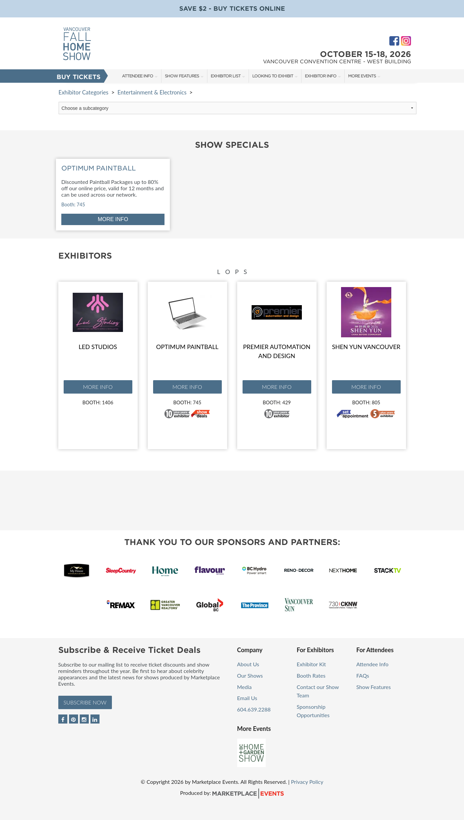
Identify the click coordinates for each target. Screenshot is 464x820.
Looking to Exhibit (272, 75)
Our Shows (250, 675)
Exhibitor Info (320, 75)
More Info (98, 387)
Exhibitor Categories (84, 92)
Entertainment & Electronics (151, 92)
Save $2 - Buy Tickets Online (232, 8)
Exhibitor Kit (311, 664)
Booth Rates (311, 675)
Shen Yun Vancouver (366, 346)
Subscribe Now (85, 702)
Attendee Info (137, 75)
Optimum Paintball (187, 346)
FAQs (362, 675)
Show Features (182, 75)
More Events (362, 75)
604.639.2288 (254, 709)
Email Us (247, 698)
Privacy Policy (307, 781)
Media (244, 687)
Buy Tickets (79, 76)
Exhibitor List (226, 75)
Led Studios (98, 346)
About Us (248, 664)
